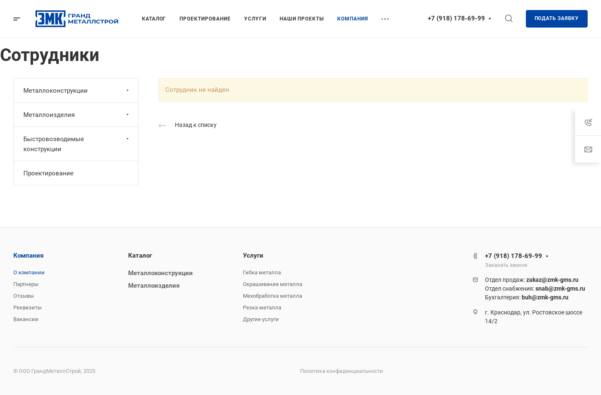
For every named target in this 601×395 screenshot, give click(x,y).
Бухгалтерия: (526, 297)
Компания (28, 255)
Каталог (140, 255)
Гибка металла (262, 272)
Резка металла (262, 307)
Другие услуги (261, 319)
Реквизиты (27, 307)
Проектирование (48, 173)
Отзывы (23, 296)
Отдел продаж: (531, 279)
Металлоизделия (77, 115)
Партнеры (25, 284)
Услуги (253, 255)
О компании (29, 272)
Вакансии (25, 319)
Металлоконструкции (77, 90)
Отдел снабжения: (535, 288)
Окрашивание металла (272, 284)
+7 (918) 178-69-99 (456, 18)
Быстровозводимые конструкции (77, 144)
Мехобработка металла (272, 296)
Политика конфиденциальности (341, 371)
